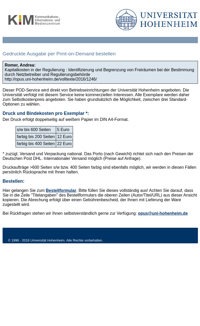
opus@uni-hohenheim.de (163, 213)
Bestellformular (61, 190)
